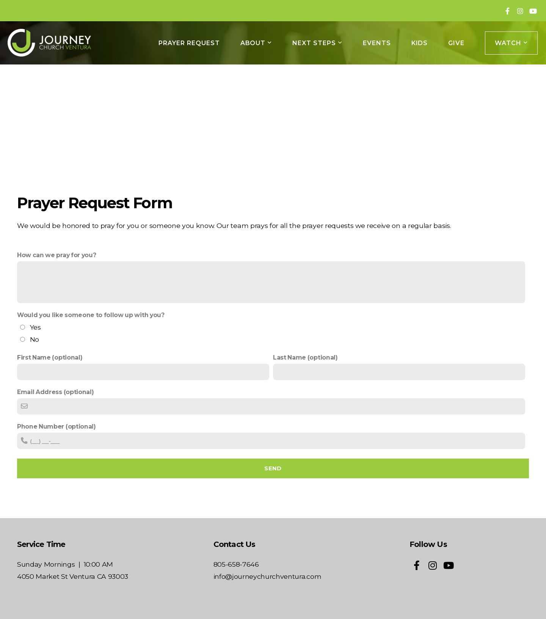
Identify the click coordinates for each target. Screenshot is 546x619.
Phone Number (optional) (56, 426)
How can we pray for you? (56, 255)
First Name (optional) (49, 357)
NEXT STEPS (317, 43)
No (34, 339)
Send (272, 468)
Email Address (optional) (55, 392)
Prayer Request (189, 43)
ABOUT (256, 43)
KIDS (419, 43)
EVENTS (377, 43)
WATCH (511, 43)
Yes (35, 327)
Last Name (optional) (305, 357)
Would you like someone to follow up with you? (91, 315)
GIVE (456, 43)
